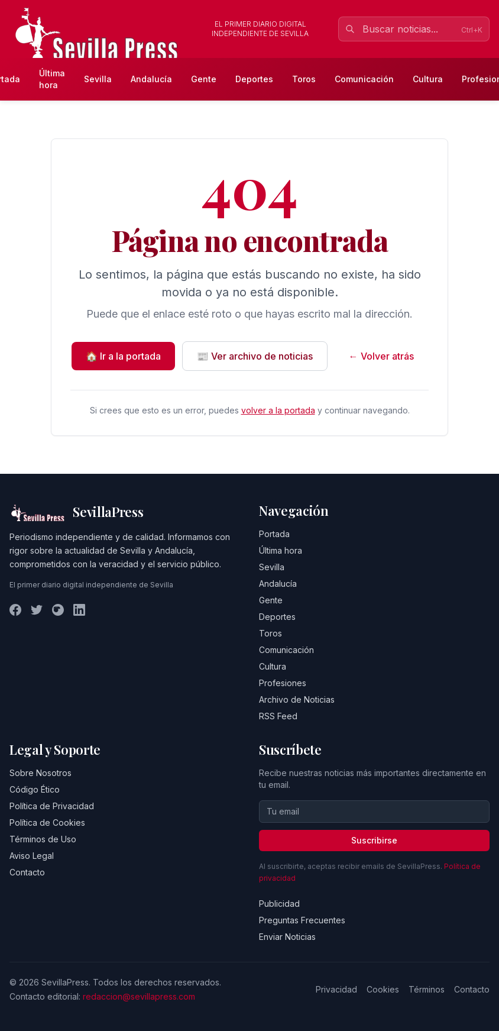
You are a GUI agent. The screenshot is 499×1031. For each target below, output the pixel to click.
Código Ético (34, 789)
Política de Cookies (47, 822)
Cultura (428, 79)
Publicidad (279, 904)
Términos (427, 989)
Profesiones (282, 683)
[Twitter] (37, 610)
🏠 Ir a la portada (123, 356)
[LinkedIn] (79, 610)
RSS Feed (278, 716)
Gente (203, 79)
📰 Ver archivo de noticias (255, 356)
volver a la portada (278, 410)
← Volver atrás (381, 356)
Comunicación (364, 79)
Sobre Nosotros (40, 773)
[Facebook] (15, 610)
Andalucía (151, 79)
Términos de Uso (42, 839)
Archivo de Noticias (297, 699)
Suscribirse (374, 840)
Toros (304, 79)
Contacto (27, 872)
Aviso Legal (31, 856)
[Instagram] (58, 610)
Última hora (52, 79)
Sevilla (98, 79)
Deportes (254, 79)
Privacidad (336, 989)
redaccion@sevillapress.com (139, 996)
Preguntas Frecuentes (302, 920)
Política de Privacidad (51, 806)
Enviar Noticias (287, 937)
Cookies (383, 989)
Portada (274, 534)
